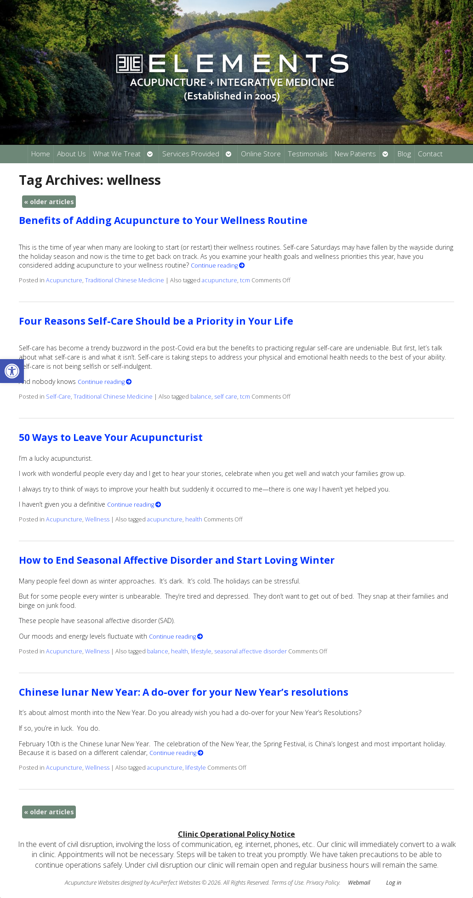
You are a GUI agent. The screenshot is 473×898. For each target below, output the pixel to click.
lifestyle (201, 651)
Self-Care (58, 396)
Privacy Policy (322, 883)
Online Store (261, 154)
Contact (430, 154)
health (193, 519)
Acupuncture (64, 280)
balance (200, 396)
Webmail (359, 883)
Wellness (97, 519)
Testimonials (308, 154)
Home (40, 154)
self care (225, 396)
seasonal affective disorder (250, 651)
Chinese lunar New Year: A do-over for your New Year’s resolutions (183, 692)
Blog (404, 154)
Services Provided (190, 154)
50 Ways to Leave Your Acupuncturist (111, 437)
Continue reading (218, 265)
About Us (71, 154)
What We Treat (117, 154)
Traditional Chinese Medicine (124, 280)
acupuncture (219, 280)
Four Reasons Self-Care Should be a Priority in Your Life (156, 321)
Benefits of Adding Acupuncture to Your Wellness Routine (163, 220)
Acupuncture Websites (92, 883)
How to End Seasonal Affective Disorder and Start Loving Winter (177, 560)
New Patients (355, 154)
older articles (49, 201)
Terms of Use (287, 883)
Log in (393, 883)
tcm (245, 280)
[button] (12, 371)
